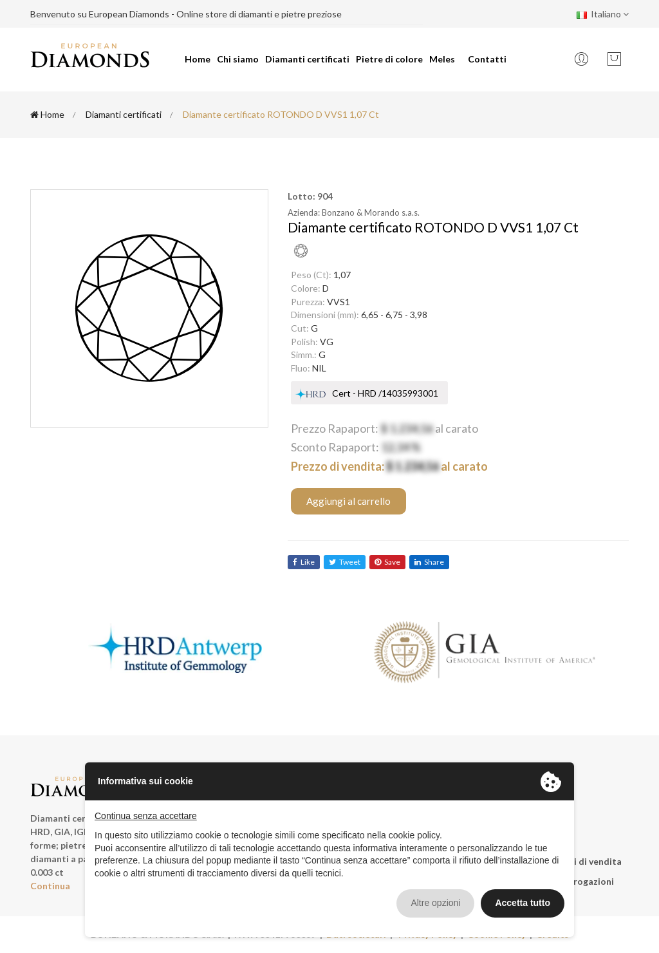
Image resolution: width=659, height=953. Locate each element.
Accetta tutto (522, 903)
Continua (50, 885)
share (429, 562)
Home (197, 58)
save (387, 562)
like (304, 562)
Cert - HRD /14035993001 (385, 393)
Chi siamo (238, 58)
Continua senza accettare (146, 816)
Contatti (487, 58)
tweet (344, 562)
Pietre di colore (389, 58)
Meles (442, 58)
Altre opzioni (435, 903)
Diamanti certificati (307, 58)
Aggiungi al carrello (348, 501)
